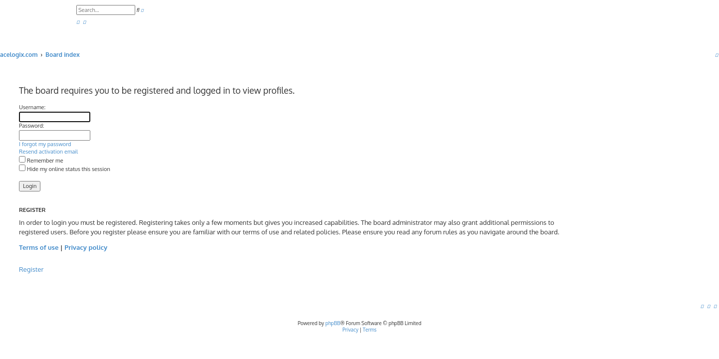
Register (31, 269)
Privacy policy (85, 247)
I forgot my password (45, 144)
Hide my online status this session (64, 169)
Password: (31, 125)
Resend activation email (48, 151)
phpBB (332, 323)
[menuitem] (77, 22)
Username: (32, 107)
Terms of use (38, 247)
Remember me (41, 160)
